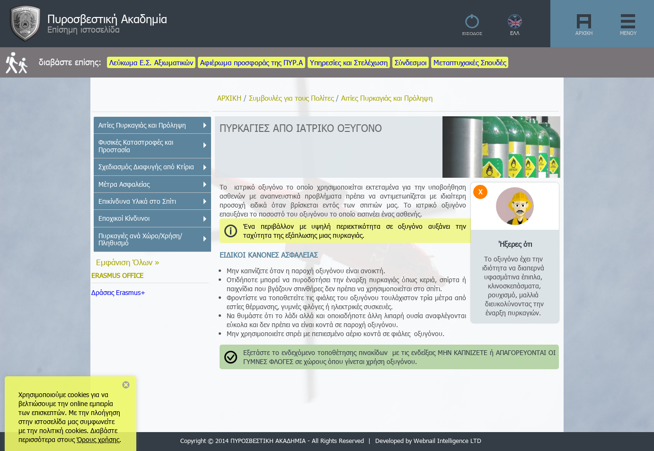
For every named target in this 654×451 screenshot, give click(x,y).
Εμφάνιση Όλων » (127, 262)
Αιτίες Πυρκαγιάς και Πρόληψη (387, 98)
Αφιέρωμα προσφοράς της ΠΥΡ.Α (251, 62)
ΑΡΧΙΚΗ (583, 33)
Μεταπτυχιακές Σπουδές (469, 62)
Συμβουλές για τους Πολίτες (291, 98)
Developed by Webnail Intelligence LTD (428, 440)
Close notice (126, 385)
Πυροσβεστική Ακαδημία (107, 18)
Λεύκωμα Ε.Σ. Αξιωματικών (151, 62)
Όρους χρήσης (98, 439)
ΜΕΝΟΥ (628, 33)
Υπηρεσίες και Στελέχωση (349, 62)
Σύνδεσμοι (410, 62)
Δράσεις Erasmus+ (118, 292)
